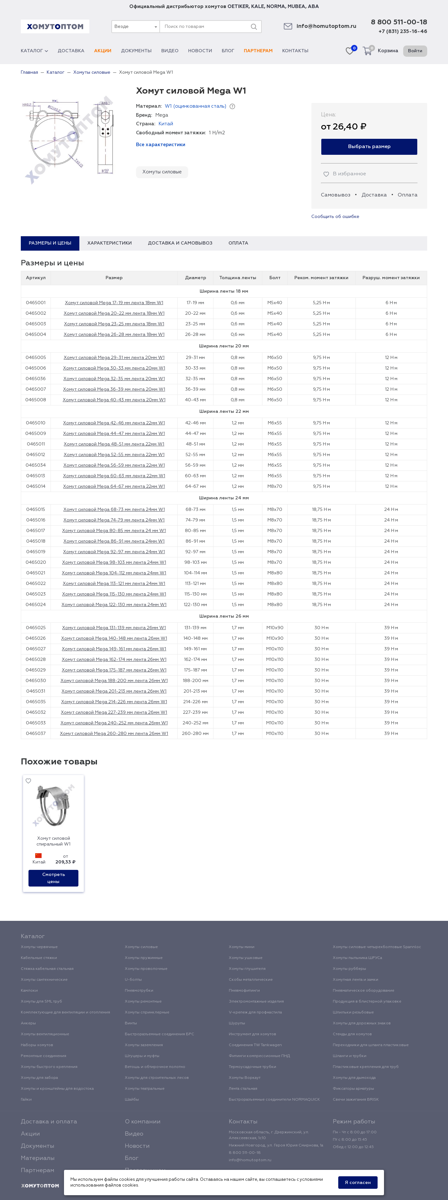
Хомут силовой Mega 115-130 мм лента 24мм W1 (114, 594)
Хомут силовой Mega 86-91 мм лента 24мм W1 (113, 541)
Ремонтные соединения (43, 1056)
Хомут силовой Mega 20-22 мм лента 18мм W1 (114, 313)
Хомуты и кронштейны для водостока (57, 1089)
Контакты (295, 51)
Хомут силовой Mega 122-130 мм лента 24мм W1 (113, 605)
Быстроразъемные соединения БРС (159, 1034)
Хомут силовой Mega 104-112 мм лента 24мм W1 (114, 573)
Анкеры (28, 1023)
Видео (170, 51)
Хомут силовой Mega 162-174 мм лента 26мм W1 (114, 659)
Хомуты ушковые (245, 958)
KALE (257, 6)
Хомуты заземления (144, 1045)
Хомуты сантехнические (44, 980)
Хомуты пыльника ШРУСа (357, 958)
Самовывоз (335, 195)
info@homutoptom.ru (326, 26)
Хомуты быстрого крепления (49, 1067)
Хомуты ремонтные (143, 1002)
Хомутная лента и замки (355, 980)
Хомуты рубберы (349, 969)
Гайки (26, 1100)
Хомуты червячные (39, 947)
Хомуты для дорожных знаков (362, 1023)
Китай (165, 123)
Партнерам (258, 51)
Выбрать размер (369, 146)
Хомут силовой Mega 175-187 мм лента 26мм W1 (114, 670)
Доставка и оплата (49, 1122)
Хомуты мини (241, 947)
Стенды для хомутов (352, 1034)
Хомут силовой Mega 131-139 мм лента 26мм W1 (114, 628)
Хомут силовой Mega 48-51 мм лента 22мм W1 (114, 444)
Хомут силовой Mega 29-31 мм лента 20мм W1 (114, 357)
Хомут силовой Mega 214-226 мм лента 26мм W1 (114, 702)
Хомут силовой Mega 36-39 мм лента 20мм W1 (114, 389)
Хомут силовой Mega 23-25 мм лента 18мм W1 (114, 324)
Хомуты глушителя (247, 969)
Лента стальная (243, 1089)
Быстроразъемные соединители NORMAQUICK (274, 1100)
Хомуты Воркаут (244, 1078)
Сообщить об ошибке (335, 216)
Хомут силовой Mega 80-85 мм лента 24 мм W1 (114, 531)
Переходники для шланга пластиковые (371, 1045)
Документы (136, 51)
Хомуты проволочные (146, 969)
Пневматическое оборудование (363, 991)
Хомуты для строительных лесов (157, 1078)
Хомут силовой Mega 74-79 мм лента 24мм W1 (113, 520)
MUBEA (296, 6)
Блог (228, 51)
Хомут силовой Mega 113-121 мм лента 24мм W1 (114, 583)
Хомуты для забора (39, 1078)
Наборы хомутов (37, 1045)
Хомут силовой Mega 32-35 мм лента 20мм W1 (114, 379)
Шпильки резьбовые (353, 1012)
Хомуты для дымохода (354, 1078)
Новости (200, 51)
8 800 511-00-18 (399, 22)
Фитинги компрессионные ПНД (259, 1056)
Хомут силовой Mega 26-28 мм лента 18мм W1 (114, 334)
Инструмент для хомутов (252, 1034)
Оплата (408, 195)
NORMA (276, 6)
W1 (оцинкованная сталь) (195, 106)
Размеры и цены (50, 243)
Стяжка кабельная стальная (47, 969)
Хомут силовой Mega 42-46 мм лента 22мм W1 (114, 423)
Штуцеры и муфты (142, 1056)
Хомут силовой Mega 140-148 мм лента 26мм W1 (114, 638)
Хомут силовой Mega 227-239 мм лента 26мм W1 (114, 712)
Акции (102, 51)
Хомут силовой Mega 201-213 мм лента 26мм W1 (113, 691)
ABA (313, 6)
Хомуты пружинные (144, 958)
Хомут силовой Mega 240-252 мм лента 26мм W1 (114, 723)
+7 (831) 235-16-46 (403, 31)
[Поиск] (254, 26)
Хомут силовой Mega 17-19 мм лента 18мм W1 (114, 303)
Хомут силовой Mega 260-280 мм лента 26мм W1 (114, 733)
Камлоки (29, 991)
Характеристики (109, 243)
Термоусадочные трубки (252, 1067)
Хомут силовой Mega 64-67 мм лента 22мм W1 (114, 486)
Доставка (71, 51)
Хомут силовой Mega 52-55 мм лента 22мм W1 (114, 455)
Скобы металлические (251, 980)
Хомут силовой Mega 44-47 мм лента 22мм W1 (114, 433)
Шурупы (237, 1023)
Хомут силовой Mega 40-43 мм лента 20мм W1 (114, 400)
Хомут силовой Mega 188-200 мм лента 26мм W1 (114, 681)
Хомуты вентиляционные (45, 1034)
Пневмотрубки (139, 991)
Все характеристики (160, 144)
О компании (143, 1122)
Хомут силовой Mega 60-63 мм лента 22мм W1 (114, 476)
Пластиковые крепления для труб (366, 1067)
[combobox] (135, 26)
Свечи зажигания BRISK (356, 1100)
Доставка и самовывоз (180, 243)
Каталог (34, 51)
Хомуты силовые (162, 172)
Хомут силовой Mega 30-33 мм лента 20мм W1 (114, 368)
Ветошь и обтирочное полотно (155, 1067)
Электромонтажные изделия (256, 1002)
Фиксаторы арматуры (353, 1089)
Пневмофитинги (244, 991)
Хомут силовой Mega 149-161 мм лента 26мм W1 (114, 649)
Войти (415, 51)
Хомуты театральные (144, 1089)
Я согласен (358, 1182)
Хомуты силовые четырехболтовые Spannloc (377, 947)
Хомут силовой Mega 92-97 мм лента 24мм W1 (114, 552)
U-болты (133, 980)
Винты (131, 1023)
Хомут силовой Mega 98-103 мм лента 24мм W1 (114, 562)
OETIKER (238, 6)
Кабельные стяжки (39, 958)
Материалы (38, 1158)
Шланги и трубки (349, 1056)
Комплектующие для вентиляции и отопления (65, 1012)
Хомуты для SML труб (41, 1002)
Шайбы (132, 1100)
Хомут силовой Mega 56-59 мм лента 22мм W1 (114, 465)
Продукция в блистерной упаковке (367, 1002)
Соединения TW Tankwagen (255, 1045)
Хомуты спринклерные (147, 1012)
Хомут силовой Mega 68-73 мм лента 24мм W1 (114, 509)
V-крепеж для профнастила (255, 1012)
